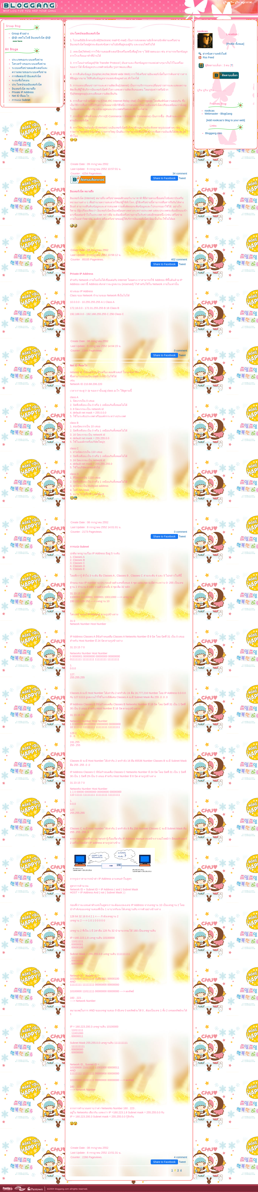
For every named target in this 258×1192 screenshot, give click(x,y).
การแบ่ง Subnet (21, 99)
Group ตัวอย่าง (20, 33)
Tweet (182, 178)
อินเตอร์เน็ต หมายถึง (23, 88)
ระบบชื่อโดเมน (20, 80)
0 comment (180, 350)
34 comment (180, 173)
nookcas (209, 110)
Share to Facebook (164, 178)
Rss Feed (206, 57)
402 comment (179, 259)
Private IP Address (23, 92)
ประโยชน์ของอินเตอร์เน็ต (27, 84)
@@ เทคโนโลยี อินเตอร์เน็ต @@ (31, 37)
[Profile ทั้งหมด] (235, 43)
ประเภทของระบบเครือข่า (27, 59)
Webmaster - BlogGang (218, 113)
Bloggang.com (213, 133)
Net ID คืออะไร (20, 95)
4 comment (180, 1157)
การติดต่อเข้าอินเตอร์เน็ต (26, 76)
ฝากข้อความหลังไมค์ (212, 53)
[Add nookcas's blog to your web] (225, 120)
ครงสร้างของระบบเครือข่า (29, 63)
